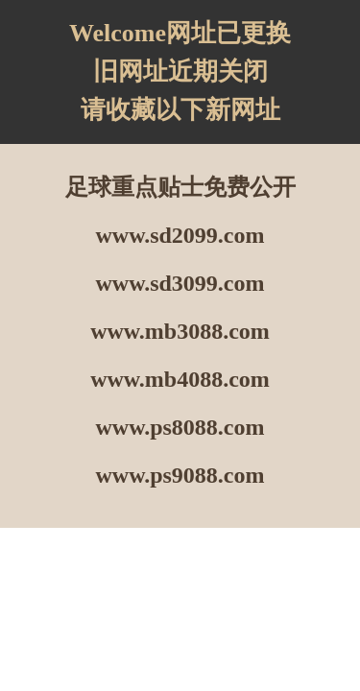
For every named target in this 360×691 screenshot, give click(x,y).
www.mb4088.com (180, 379)
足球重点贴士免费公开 (180, 187)
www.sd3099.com (179, 283)
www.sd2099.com (179, 235)
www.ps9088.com (179, 475)
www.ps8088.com (179, 427)
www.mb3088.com (180, 331)
